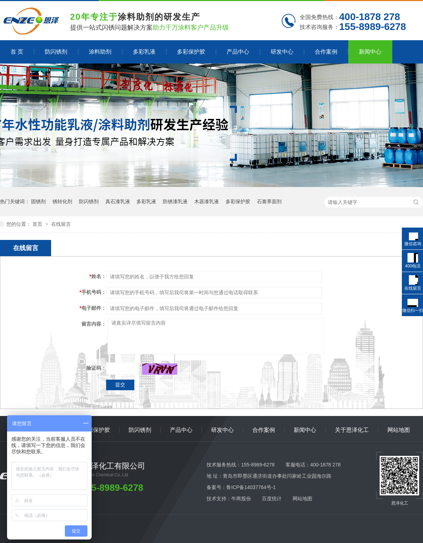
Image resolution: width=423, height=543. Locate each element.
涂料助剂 (100, 52)
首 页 (17, 52)
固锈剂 (38, 201)
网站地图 (398, 430)
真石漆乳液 (117, 201)
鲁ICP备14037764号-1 (251, 487)
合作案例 (326, 52)
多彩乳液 (144, 52)
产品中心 (238, 52)
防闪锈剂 (56, 52)
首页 (38, 224)
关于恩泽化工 (352, 430)
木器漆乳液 (206, 201)
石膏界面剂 (269, 201)
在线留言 (61, 224)
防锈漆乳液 (175, 201)
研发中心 (282, 52)
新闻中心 (370, 52)
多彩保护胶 (191, 52)
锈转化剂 (62, 201)
